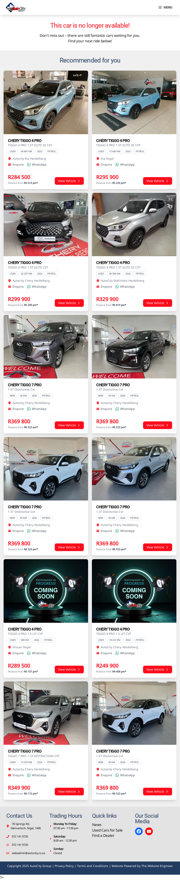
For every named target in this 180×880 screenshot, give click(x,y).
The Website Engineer (157, 866)
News (96, 824)
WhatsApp (36, 164)
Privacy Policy (64, 866)
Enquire (16, 164)
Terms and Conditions (92, 866)
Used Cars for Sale (107, 830)
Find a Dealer (103, 835)
